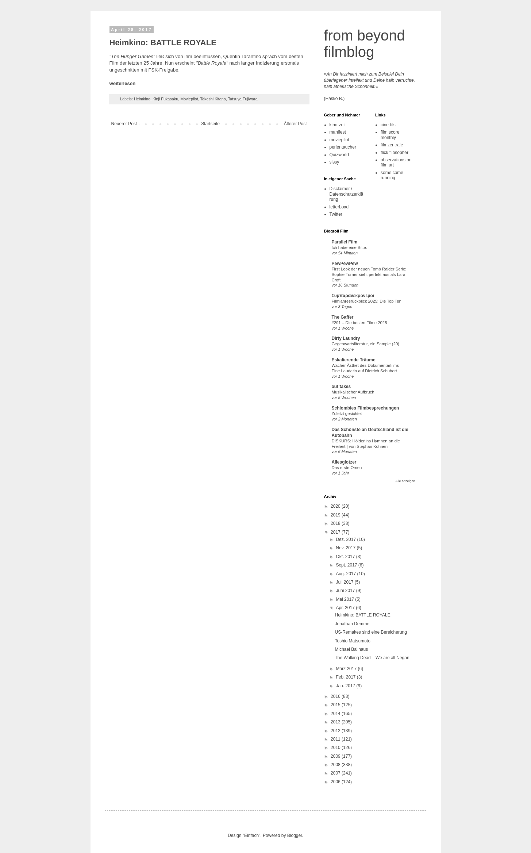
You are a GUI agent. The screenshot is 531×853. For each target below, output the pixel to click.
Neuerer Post (124, 123)
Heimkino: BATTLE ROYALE (362, 615)
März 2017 (347, 668)
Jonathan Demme (352, 623)
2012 (336, 730)
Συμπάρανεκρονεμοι (353, 295)
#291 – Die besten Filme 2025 (359, 322)
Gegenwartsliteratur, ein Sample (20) (366, 344)
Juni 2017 (346, 590)
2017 (336, 532)
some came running (392, 175)
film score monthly (390, 135)
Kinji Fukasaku (165, 99)
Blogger (294, 835)
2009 (336, 756)
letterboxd (339, 207)
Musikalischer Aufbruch (353, 392)
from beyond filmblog (364, 43)
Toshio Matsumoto (352, 640)
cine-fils (388, 124)
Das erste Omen (347, 467)
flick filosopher (394, 152)
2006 (336, 781)
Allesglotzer (344, 462)
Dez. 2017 (346, 539)
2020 (336, 506)
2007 (336, 773)
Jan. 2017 (346, 685)
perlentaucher (343, 147)
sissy (334, 162)
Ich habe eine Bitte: (350, 247)
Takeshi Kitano (213, 99)
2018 (336, 523)
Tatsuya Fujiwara (243, 99)
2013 (336, 722)
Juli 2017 (345, 582)
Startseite (210, 123)
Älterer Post (295, 123)
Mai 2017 (345, 599)
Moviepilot (189, 99)
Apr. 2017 (346, 607)
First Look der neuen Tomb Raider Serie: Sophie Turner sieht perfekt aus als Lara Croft (369, 274)
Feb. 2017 (346, 677)
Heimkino (142, 99)
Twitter (336, 214)
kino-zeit (338, 124)
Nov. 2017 (346, 547)
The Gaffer (343, 317)
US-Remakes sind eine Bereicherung (371, 632)
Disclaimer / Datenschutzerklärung (346, 194)
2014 (336, 713)
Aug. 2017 (346, 573)
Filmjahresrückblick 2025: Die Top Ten (366, 301)
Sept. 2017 (347, 565)
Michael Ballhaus (351, 649)
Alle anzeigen (405, 481)
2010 (336, 747)
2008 (336, 764)
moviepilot (339, 139)
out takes (341, 386)
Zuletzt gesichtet (347, 413)
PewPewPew (345, 263)
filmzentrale (392, 144)
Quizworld (339, 154)
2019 (336, 515)
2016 (336, 696)
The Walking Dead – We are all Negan (372, 657)
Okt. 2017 (346, 556)
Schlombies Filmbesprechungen (365, 408)
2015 (336, 704)
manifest (338, 132)
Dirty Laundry (346, 338)
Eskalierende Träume (354, 359)
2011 (336, 739)
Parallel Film (345, 242)
